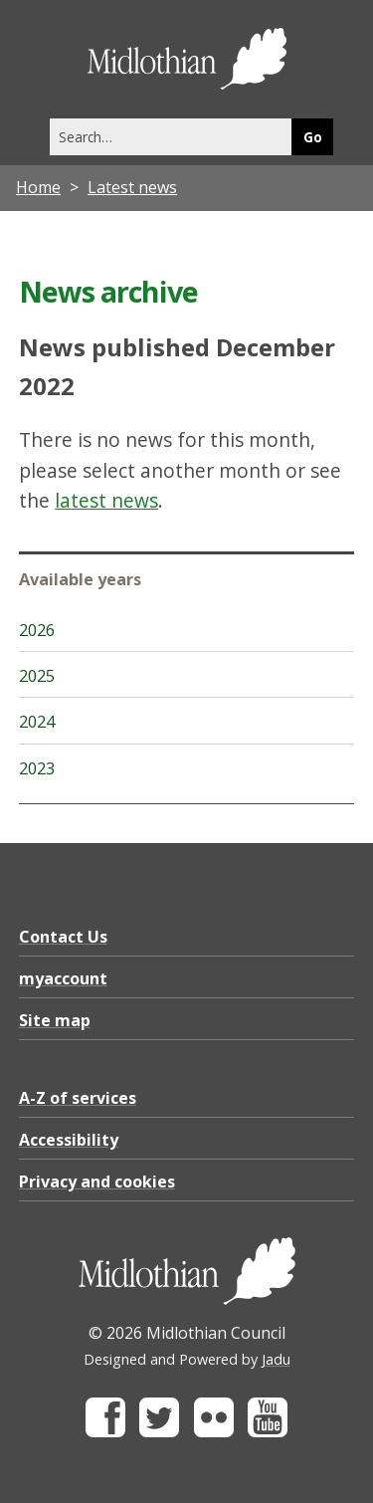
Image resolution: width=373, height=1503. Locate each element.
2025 (37, 676)
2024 (37, 722)
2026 (37, 630)
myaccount (63, 978)
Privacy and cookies (97, 1181)
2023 (37, 768)
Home (38, 187)
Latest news (132, 187)
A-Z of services (77, 1098)
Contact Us (63, 937)
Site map (55, 1020)
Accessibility (68, 1140)
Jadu (276, 1359)
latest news (106, 500)
